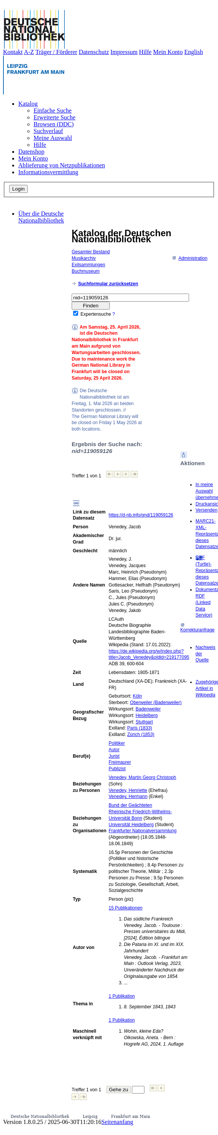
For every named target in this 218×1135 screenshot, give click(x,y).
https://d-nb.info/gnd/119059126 (141, 515)
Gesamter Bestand (91, 251)
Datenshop (31, 151)
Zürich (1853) (140, 734)
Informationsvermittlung (48, 172)
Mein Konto (168, 52)
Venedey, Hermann (128, 796)
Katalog (28, 103)
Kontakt (13, 52)
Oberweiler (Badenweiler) (155, 702)
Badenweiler (148, 709)
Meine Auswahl (53, 138)
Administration (189, 258)
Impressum (124, 52)
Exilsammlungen (88, 264)
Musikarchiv (84, 258)
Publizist (117, 768)
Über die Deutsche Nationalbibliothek (41, 217)
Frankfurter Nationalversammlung (142, 830)
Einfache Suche (53, 110)
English (193, 52)
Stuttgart (144, 722)
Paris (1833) (139, 728)
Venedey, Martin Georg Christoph (142, 777)
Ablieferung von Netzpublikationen (61, 165)
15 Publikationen (126, 908)
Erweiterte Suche (54, 117)
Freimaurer (120, 762)
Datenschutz (94, 52)
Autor (114, 749)
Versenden (206, 510)
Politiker (117, 743)
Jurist (114, 756)
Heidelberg (147, 715)
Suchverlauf (48, 131)
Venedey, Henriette (128, 790)
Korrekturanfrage (197, 628)
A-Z (29, 52)
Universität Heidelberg (131, 824)
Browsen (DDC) (54, 124)
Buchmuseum (85, 271)
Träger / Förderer (56, 52)
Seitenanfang (117, 1122)
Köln (137, 696)
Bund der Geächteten (130, 805)
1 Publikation (122, 996)
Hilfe (145, 52)
